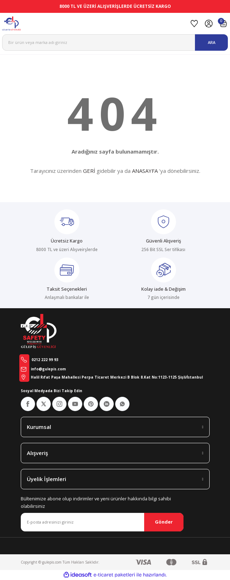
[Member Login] (208, 23)
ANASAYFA (145, 170)
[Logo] (94, 23)
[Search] (115, 42)
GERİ (89, 170)
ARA (211, 42)
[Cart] (223, 23)
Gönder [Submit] (164, 522)
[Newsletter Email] (102, 522)
